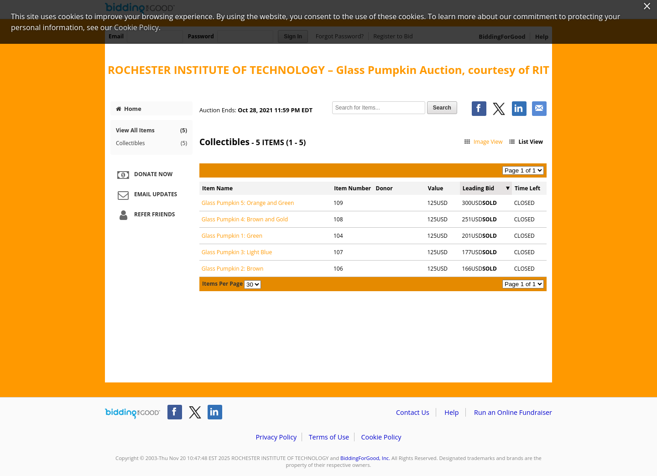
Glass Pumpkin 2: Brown (232, 268)
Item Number (352, 188)
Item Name (217, 188)
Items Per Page (222, 284)
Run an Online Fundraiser (513, 412)
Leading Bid (478, 188)
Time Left (527, 188)
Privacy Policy (276, 437)
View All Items (151, 130)
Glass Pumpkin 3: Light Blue (237, 252)
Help (451, 412)
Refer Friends (145, 215)
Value (435, 188)
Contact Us (412, 412)
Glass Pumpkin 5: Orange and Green (248, 203)
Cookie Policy (381, 437)
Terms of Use (329, 437)
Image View (483, 142)
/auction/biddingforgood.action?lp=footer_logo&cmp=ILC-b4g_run (132, 413)
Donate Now (143, 175)
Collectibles (151, 143)
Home (128, 109)
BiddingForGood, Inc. (365, 458)
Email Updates (146, 195)
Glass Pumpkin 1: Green (232, 236)
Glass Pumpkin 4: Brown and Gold (245, 219)
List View (525, 142)
